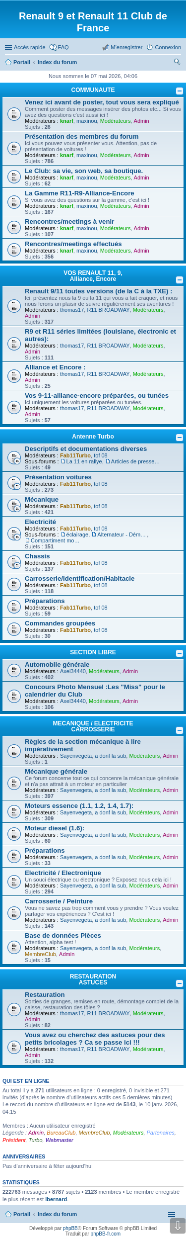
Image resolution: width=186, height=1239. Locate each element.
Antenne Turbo (93, 436)
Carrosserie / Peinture (59, 901)
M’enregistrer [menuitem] (126, 47)
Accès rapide (30, 47)
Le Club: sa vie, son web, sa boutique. (84, 171)
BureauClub (61, 1133)
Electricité (40, 522)
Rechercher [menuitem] (177, 63)
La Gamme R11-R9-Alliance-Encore (79, 193)
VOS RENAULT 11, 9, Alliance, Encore (92, 275)
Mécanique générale (56, 771)
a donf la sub (110, 756)
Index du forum (57, 1214)
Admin (141, 121)
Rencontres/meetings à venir (69, 221)
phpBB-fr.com (106, 1234)
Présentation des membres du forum (81, 136)
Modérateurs (115, 121)
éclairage (77, 534)
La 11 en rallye (84, 461)
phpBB (70, 1228)
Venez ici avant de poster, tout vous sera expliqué (102, 102)
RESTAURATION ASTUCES (93, 979)
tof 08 (101, 455)
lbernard (56, 1199)
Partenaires (161, 1133)
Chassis (37, 556)
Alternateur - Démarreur (122, 534)
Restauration (45, 994)
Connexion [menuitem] (168, 47)
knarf (66, 121)
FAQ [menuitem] (63, 47)
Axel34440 (73, 671)
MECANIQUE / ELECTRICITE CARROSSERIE (93, 726)
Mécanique (42, 499)
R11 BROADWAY (108, 310)
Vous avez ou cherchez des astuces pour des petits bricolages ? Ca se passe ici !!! (95, 1038)
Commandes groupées (60, 623)
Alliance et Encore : (55, 367)
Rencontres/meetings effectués (73, 244)
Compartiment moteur (55, 540)
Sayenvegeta (76, 756)
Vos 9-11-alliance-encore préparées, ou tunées (97, 395)
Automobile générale (57, 664)
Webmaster (59, 1140)
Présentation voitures (58, 477)
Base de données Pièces (63, 935)
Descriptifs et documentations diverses (86, 448)
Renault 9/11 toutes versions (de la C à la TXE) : (99, 291)
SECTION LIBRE (93, 652)
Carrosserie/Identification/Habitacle (79, 578)
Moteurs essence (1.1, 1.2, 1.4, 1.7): (79, 805)
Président (13, 1140)
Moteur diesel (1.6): (54, 828)
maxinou (86, 121)
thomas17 (72, 310)
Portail (21, 62)
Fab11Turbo (75, 455)
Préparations (45, 601)
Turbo (36, 1140)
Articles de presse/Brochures (136, 461)
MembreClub (40, 954)
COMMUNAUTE (93, 90)
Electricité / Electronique (63, 873)
